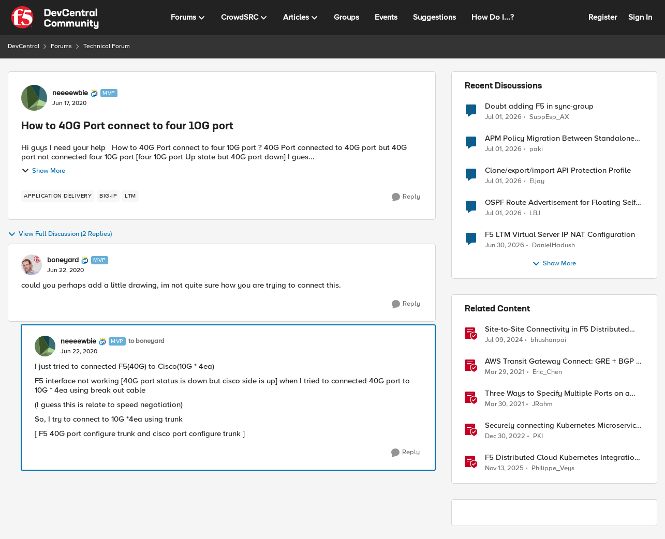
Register (602, 17)
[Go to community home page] (55, 17)
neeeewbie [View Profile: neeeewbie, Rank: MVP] (70, 93)
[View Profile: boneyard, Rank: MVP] (31, 264)
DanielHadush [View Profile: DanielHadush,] (553, 245)
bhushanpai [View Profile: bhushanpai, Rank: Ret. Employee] (548, 340)
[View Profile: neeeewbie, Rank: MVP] (34, 98)
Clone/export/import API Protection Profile (558, 170)
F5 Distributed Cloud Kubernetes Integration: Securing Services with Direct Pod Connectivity (563, 457)
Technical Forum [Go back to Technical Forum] (106, 46)
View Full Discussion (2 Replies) (60, 234)
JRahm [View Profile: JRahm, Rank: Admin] (542, 404)
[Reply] (406, 197)
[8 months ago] (504, 469)
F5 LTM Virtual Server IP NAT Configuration (560, 234)
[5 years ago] (505, 372)
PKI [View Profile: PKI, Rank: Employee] (538, 436)
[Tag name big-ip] (108, 196)
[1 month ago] (503, 117)
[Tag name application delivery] (57, 196)
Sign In (640, 17)
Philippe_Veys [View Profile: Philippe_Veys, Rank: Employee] (552, 468)
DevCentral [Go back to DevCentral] (23, 46)
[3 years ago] (505, 436)
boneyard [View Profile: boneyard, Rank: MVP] (63, 260)
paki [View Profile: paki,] (536, 149)
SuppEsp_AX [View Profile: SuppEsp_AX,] (549, 117)
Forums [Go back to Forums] (61, 46)
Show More (43, 171)
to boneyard (146, 341)
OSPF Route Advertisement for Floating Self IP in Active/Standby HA (560, 202)
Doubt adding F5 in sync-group (539, 106)
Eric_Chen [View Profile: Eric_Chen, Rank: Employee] (547, 372)
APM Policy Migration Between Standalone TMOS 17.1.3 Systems (559, 138)
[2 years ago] (504, 340)
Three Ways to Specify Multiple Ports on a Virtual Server (557, 393)
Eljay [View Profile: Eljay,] (536, 181)
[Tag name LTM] (130, 196)
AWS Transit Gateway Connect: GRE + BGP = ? (562, 361)
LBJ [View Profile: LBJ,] (534, 213)
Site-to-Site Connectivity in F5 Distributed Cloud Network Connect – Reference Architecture (557, 329)
